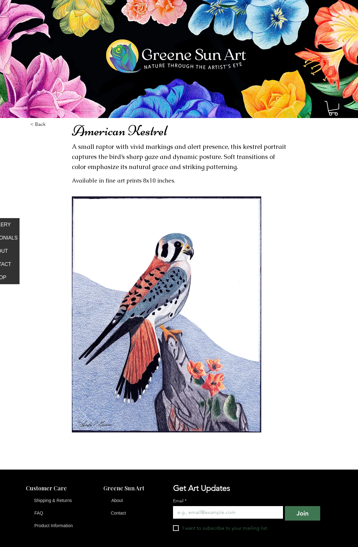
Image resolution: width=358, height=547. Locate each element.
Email (180, 501)
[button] (333, 108)
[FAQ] (38, 513)
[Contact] (118, 513)
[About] (117, 500)
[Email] (226, 512)
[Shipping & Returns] (53, 500)
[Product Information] (53, 526)
